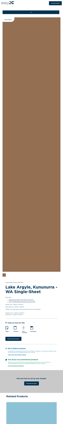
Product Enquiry (55, 3)
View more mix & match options (17, 354)
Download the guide (31, 383)
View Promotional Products (16, 365)
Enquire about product (13, 338)
